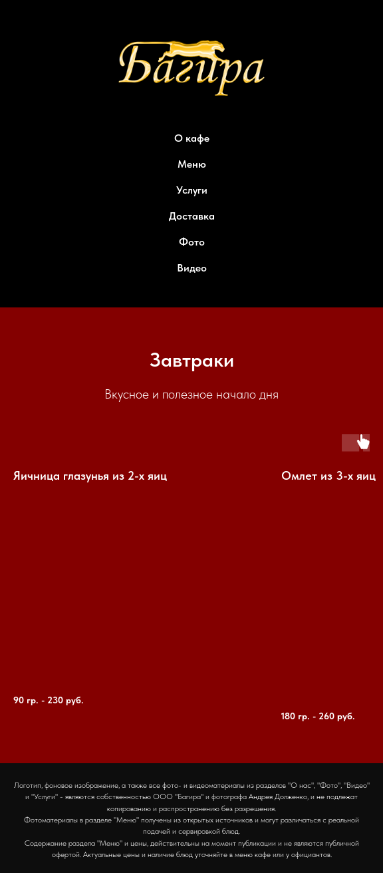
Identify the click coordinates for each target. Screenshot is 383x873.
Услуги (191, 190)
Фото (192, 242)
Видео (192, 268)
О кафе (191, 138)
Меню (192, 164)
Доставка (192, 216)
